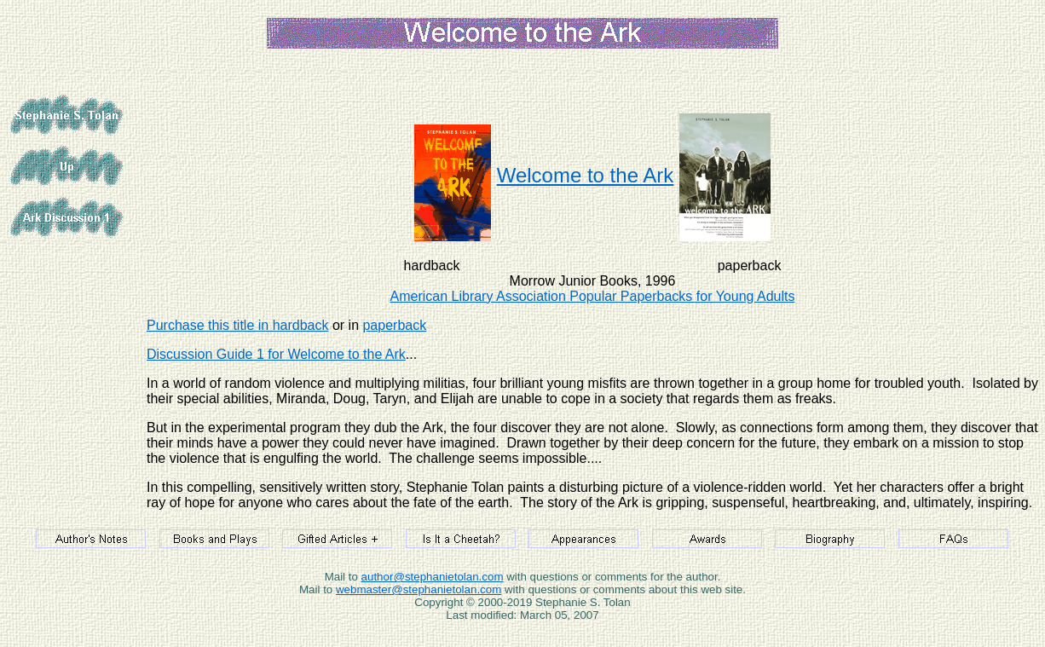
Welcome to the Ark (585, 175)
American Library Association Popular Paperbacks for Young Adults (592, 296)
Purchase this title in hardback (237, 325)
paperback (394, 325)
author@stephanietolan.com (432, 576)
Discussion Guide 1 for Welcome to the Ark (276, 354)
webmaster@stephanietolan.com (418, 589)
